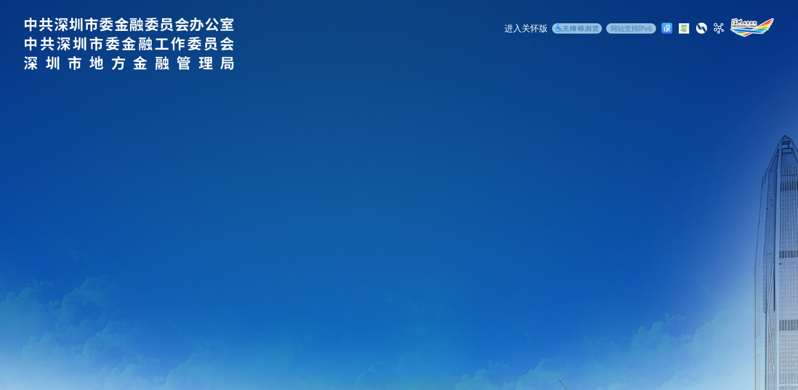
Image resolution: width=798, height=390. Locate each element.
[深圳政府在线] (752, 27)
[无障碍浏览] (577, 29)
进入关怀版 (526, 28)
